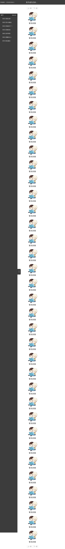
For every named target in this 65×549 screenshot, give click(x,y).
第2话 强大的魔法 (7, 22)
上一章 (30, 8)
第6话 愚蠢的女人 (7, 37)
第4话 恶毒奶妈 (6, 29)
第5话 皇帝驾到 (6, 33)
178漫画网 (2, 2)
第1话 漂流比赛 (6, 18)
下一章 (35, 8)
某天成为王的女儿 (10, 2)
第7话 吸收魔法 (6, 41)
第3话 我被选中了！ (7, 26)
